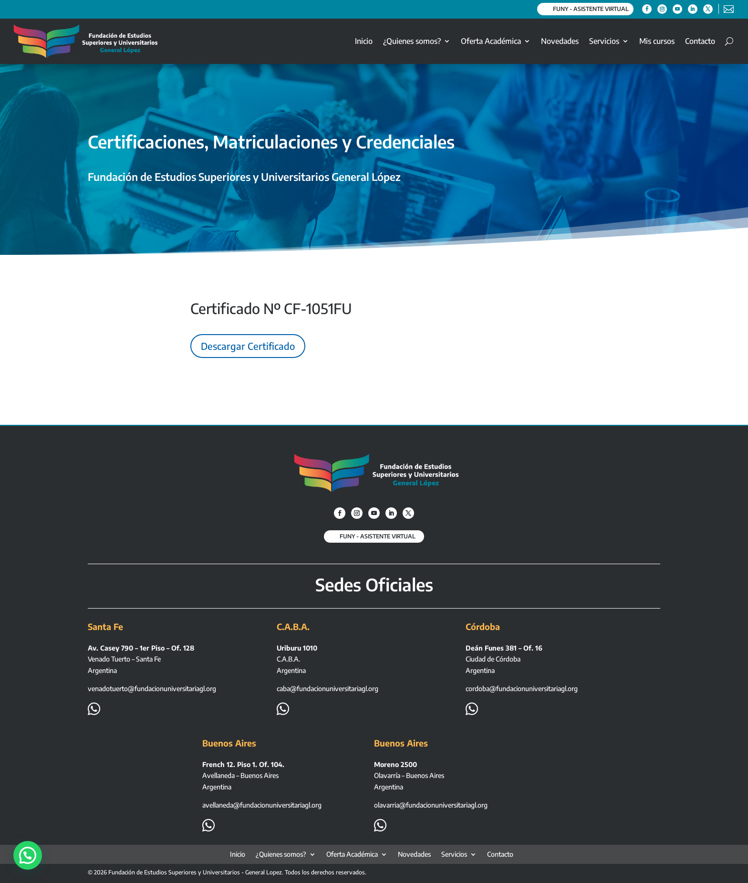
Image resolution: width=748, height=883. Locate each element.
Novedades (560, 41)
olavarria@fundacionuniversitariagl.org (431, 805)
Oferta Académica (491, 41)
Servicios (604, 41)
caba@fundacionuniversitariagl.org (327, 688)
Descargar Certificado (248, 346)
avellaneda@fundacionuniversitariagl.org (262, 805)
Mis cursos (657, 41)
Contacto (700, 41)
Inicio (364, 41)
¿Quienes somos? (412, 41)
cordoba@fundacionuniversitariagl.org (522, 688)
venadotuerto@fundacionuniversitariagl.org (152, 688)
